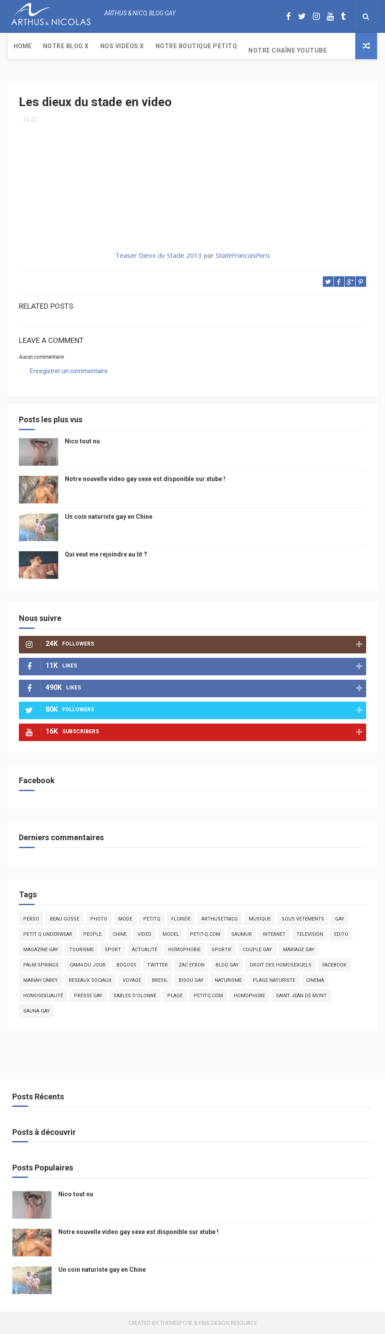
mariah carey (40, 980)
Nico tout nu (82, 441)
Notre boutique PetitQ (196, 46)
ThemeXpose (176, 1323)
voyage (132, 980)
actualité (144, 949)
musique (260, 919)
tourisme (81, 949)
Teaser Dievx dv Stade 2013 (158, 255)
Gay (339, 919)
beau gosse (64, 919)
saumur (241, 934)
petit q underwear (47, 934)
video (145, 934)
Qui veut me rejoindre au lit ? (106, 554)
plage (175, 996)
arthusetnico (219, 919)
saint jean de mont (301, 996)
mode (125, 919)
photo (98, 919)
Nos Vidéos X (122, 46)
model (170, 934)
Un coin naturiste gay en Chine (108, 516)
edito (341, 934)
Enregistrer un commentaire (69, 371)
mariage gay (298, 949)
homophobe (249, 996)
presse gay (88, 996)
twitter (157, 965)
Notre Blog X (66, 46)
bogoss (126, 965)
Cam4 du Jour (88, 965)
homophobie (184, 949)
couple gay (257, 949)
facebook (334, 965)
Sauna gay (36, 1011)
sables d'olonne (134, 996)
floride (181, 919)
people (92, 934)
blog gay (227, 965)
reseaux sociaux (90, 980)
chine (120, 934)
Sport (113, 949)
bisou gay (191, 980)
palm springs (41, 965)
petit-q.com (205, 934)
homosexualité (43, 996)
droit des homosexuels (280, 965)
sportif (222, 949)
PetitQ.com (208, 996)
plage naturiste (274, 980)
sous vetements (303, 919)
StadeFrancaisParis (242, 255)
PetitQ (151, 919)
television (310, 934)
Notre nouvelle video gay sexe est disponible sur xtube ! (145, 478)
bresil (160, 980)
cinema (315, 980)
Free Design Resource (228, 1323)
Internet (274, 934)
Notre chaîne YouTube (287, 50)
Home (23, 46)
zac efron (192, 965)
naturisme (228, 980)
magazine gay (40, 949)
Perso (31, 919)
